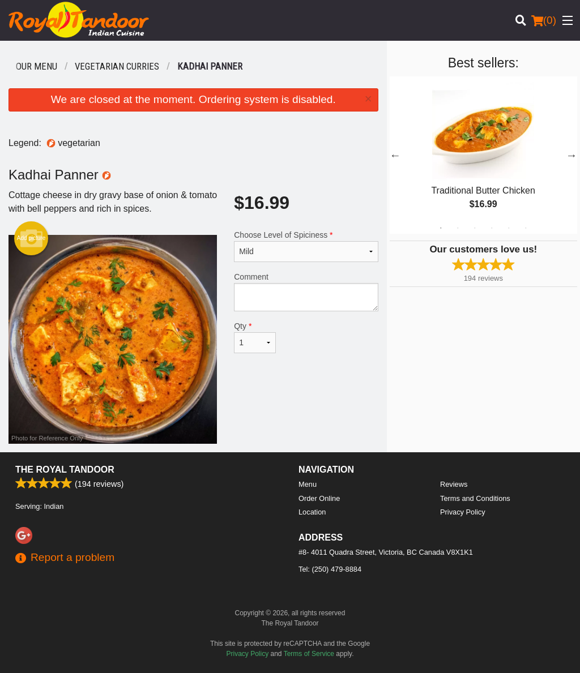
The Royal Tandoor (64, 469)
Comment (306, 291)
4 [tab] (491, 228)
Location (312, 512)
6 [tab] (525, 228)
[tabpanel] (483, 155)
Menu (307, 484)
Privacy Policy (462, 512)
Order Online (319, 498)
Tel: (329, 569)
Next (571, 155)
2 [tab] (457, 228)
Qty (255, 337)
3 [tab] (474, 228)
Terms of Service (309, 654)
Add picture (31, 238)
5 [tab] (508, 228)
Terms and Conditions (475, 498)
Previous (395, 155)
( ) (543, 20)
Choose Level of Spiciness (306, 246)
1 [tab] (440, 228)
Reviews (453, 484)
